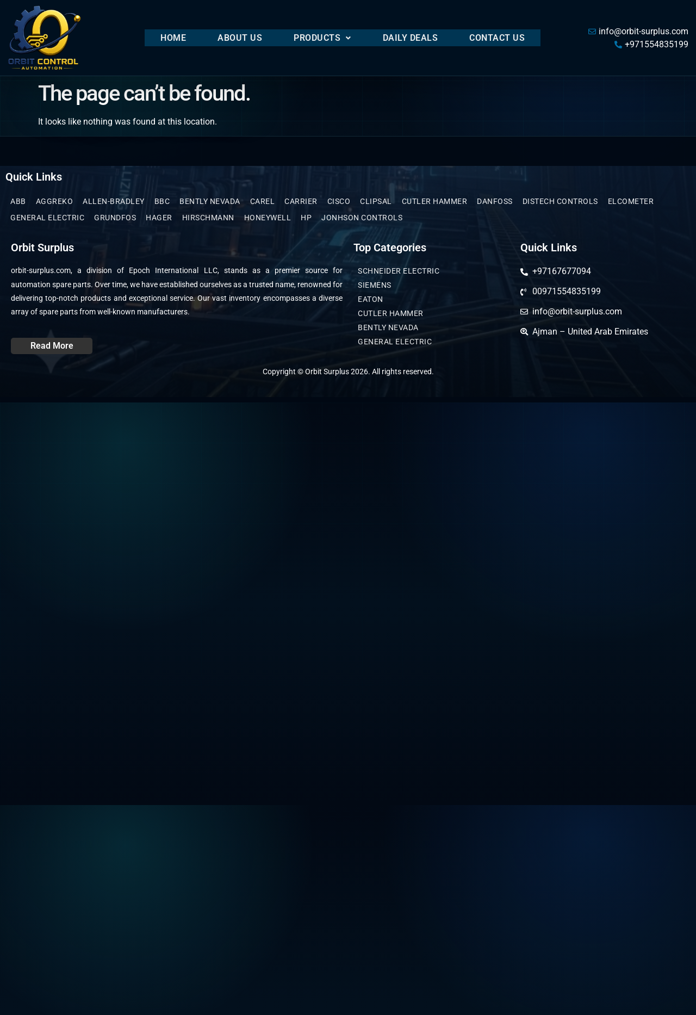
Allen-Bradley (114, 201)
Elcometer (631, 201)
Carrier (301, 201)
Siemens (374, 285)
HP (306, 217)
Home (173, 38)
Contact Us (497, 38)
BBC (162, 201)
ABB (18, 201)
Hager (159, 217)
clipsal (376, 201)
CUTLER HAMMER (435, 201)
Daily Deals (410, 38)
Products (322, 38)
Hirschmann (208, 217)
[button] (322, 38)
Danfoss (495, 201)
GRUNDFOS (115, 217)
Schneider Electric (398, 271)
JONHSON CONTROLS (361, 217)
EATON (370, 299)
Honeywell (267, 217)
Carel (262, 201)
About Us (239, 38)
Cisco (339, 201)
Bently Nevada (209, 201)
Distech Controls (560, 201)
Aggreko (54, 201)
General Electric (47, 217)
